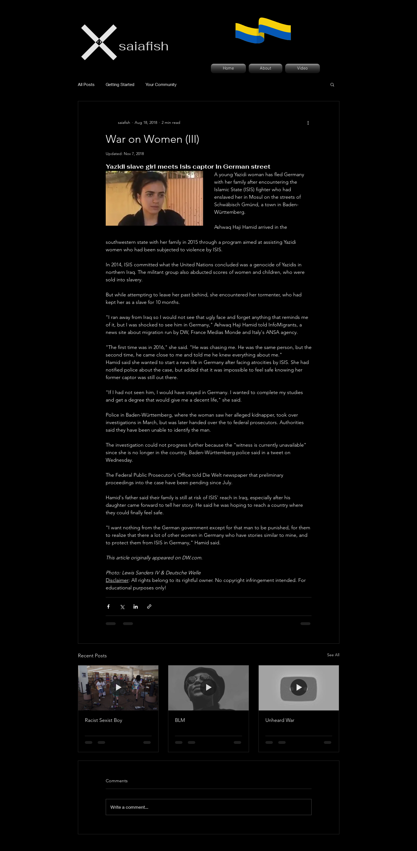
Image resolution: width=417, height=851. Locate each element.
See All (333, 654)
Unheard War (279, 720)
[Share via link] (149, 606)
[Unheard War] (299, 687)
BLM (180, 720)
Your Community (161, 84)
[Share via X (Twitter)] (122, 606)
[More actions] (308, 122)
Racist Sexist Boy (103, 720)
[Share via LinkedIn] (135, 606)
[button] (332, 84)
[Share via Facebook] (108, 606)
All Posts (86, 84)
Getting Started (120, 84)
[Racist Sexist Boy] (118, 687)
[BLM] (208, 687)
